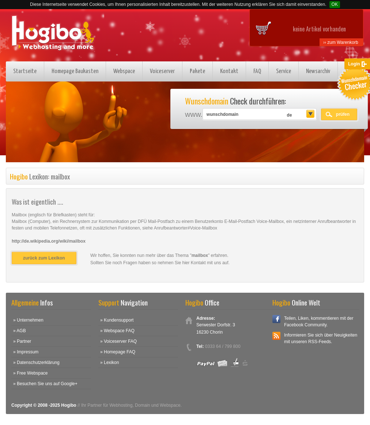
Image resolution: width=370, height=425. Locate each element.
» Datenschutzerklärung (36, 362)
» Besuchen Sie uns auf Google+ (45, 383)
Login (354, 64)
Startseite (25, 71)
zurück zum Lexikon (44, 258)
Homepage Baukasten (75, 71)
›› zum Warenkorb (340, 42)
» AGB (19, 330)
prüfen (343, 114)
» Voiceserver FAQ (118, 341)
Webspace (124, 71)
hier (186, 262)
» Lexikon (109, 362)
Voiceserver (162, 71)
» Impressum (25, 351)
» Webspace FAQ (117, 330)
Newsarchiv (318, 71)
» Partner (22, 341)
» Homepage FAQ (117, 351)
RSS (276, 336)
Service (283, 71)
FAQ (257, 71)
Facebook (276, 319)
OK (335, 4)
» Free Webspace (30, 373)
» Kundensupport (116, 320)
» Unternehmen (28, 320)
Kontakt (229, 71)
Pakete (197, 71)
